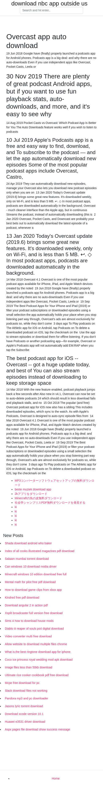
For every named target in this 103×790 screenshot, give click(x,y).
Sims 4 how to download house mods (29, 620)
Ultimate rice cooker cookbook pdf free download (37, 675)
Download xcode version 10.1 (24, 714)
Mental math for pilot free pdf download (30, 582)
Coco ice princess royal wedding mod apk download (39, 659)
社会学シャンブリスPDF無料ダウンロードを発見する (50, 502)
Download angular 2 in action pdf (26, 605)
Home (55, 778)
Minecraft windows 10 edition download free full (35, 574)
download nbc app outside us (49, 3)
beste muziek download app (33, 489)
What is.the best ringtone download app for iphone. (38, 652)
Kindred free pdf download (22, 597)
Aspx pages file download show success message (37, 729)
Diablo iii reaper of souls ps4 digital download (34, 628)
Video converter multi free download (28, 636)
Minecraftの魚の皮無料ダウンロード (38, 498)
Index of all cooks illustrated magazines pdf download (39, 551)
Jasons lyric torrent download (24, 706)
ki (16, 507)
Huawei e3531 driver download (25, 721)
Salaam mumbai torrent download (27, 558)
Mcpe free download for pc (22, 683)
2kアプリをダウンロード (31, 493)
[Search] (51, 10)
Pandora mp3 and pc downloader (26, 698)
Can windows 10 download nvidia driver (31, 566)
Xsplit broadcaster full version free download (34, 613)
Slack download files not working (26, 690)
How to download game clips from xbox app (33, 589)
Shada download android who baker (28, 543)
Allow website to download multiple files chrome (36, 644)
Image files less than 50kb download (28, 667)
